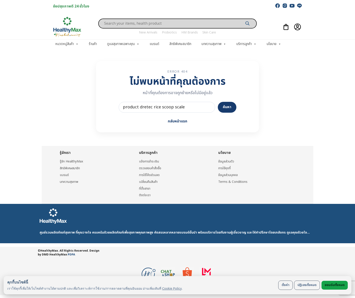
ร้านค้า (93, 44)
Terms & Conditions (233, 181)
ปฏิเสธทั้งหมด (307, 285)
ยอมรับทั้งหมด (335, 285)
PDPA (71, 254)
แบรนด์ (154, 44)
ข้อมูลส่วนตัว (226, 161)
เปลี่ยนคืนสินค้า (148, 181)
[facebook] (277, 5)
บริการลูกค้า (246, 44)
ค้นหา (227, 107)
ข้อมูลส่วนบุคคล (228, 174)
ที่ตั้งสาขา (145, 188)
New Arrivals (148, 32)
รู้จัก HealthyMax (71, 161)
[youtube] (292, 5)
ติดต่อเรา (145, 194)
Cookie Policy (172, 288)
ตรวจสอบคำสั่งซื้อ (150, 168)
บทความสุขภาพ (213, 44)
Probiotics (169, 32)
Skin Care (209, 32)
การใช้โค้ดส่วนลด (149, 174)
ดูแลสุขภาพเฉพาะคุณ (123, 44)
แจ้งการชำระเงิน (149, 161)
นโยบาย (274, 44)
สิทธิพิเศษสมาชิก (180, 44)
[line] (299, 5)
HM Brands (189, 32)
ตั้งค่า (285, 285)
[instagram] (285, 5)
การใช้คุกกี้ (224, 168)
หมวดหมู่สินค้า (67, 44)
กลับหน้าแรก (177, 121)
